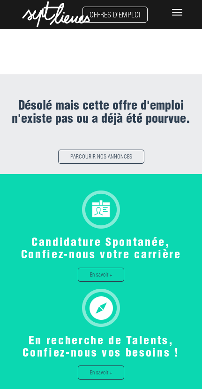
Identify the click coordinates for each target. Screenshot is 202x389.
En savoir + (101, 274)
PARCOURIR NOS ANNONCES (101, 156)
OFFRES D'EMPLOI (115, 14)
